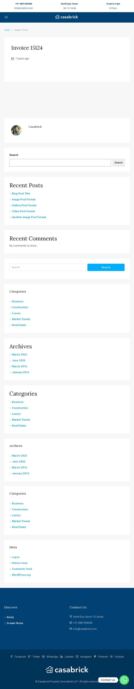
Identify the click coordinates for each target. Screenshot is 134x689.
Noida (10, 617)
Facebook (18, 656)
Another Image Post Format (29, 217)
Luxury (16, 313)
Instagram (84, 656)
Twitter (34, 656)
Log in (16, 557)
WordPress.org (21, 574)
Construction (20, 307)
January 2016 (20, 372)
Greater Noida (15, 623)
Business (17, 301)
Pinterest (101, 656)
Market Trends (21, 319)
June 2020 (18, 360)
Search (13, 155)
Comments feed (22, 569)
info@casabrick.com (23, 8)
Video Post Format (23, 211)
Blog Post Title (21, 193)
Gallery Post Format (24, 205)
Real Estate (19, 325)
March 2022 (19, 354)
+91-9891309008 (23, 4)
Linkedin (67, 656)
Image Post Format (23, 199)
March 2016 (19, 366)
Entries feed (19, 563)
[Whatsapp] (124, 680)
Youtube (117, 656)
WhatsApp (50, 656)
